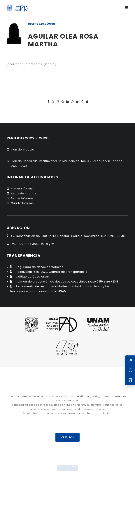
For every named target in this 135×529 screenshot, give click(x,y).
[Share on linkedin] (67, 102)
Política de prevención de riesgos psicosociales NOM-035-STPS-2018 (67, 281)
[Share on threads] (58, 102)
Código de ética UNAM (33, 276)
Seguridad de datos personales (39, 267)
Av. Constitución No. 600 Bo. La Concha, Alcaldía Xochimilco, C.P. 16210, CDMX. (68, 236)
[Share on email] (87, 102)
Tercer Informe (22, 198)
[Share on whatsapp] (72, 102)
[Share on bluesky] (77, 102)
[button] (126, 7)
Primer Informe (22, 188)
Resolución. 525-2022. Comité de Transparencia (51, 272)
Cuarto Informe (22, 203)
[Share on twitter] (53, 102)
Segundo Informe (24, 193)
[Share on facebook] (48, 102)
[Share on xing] (82, 102)
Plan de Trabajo (22, 149)
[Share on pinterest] (63, 102)
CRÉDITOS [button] (67, 437)
